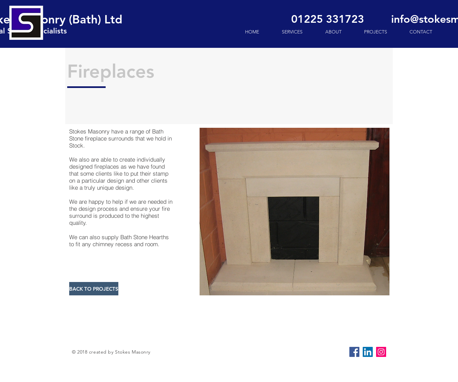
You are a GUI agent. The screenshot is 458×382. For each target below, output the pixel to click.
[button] (294, 211)
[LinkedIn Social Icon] (368, 352)
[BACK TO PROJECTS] (93, 288)
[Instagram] (381, 352)
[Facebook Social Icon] (354, 352)
